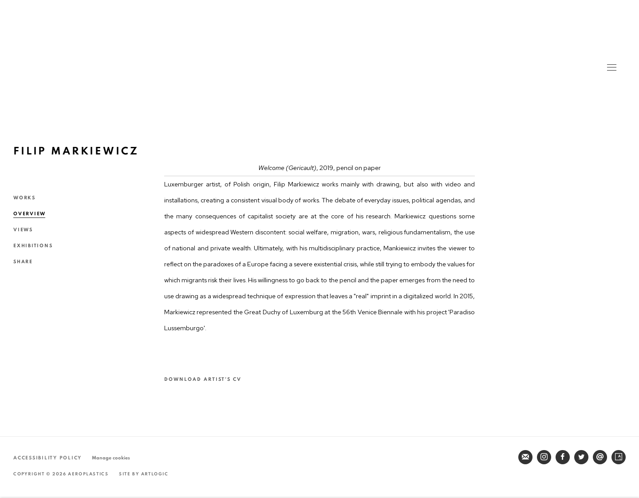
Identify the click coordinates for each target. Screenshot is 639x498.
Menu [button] (611, 68)
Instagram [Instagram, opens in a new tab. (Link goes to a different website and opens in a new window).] (544, 457)
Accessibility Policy (47, 457)
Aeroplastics (319, 57)
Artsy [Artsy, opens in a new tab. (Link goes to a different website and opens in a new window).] (618, 457)
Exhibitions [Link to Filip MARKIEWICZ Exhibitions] (32, 245)
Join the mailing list (525, 457)
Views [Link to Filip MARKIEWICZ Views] (23, 229)
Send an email (600, 457)
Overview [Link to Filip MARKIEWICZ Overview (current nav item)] (29, 213)
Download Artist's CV (209, 380)
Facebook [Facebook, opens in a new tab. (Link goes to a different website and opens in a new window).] (563, 457)
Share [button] (23, 261)
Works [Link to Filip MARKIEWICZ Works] (24, 197)
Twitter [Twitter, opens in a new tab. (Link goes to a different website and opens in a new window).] (581, 457)
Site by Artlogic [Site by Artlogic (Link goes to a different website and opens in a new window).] (144, 474)
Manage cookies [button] (111, 457)
